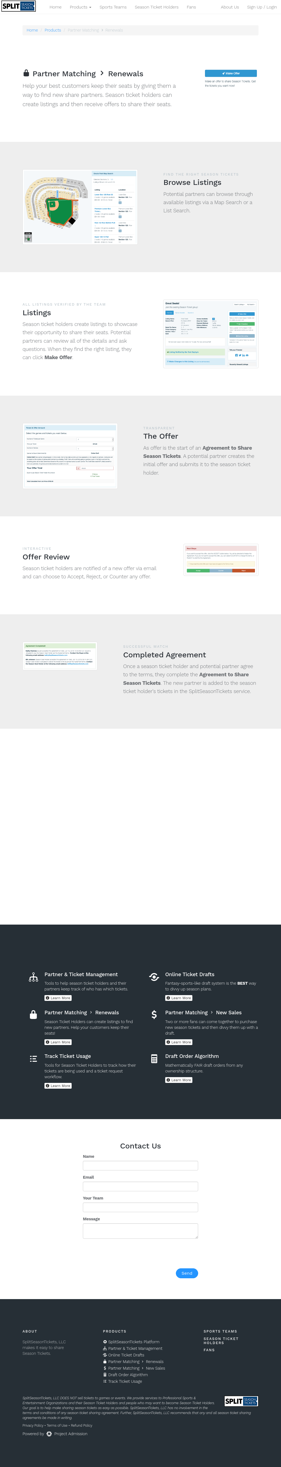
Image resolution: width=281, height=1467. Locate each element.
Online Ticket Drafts (123, 1355)
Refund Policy (81, 1425)
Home (55, 7)
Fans (191, 7)
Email (88, 1177)
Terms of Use (57, 1425)
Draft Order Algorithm (125, 1374)
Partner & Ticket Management (132, 1348)
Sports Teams (113, 7)
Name (88, 1156)
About (30, 1331)
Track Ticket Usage (122, 1381)
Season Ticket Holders (156, 7)
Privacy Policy (33, 1425)
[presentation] (124, 1253)
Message (91, 1219)
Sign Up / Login (262, 7)
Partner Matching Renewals (133, 1361)
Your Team (93, 1198)
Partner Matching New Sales (134, 1368)
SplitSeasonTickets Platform (131, 1341)
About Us (230, 7)
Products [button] (80, 7)
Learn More (58, 998)
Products (52, 30)
